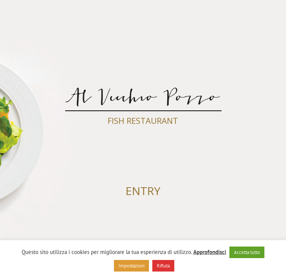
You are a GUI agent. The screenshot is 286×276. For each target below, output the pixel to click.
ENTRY (143, 191)
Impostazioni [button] (131, 266)
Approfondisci (209, 251)
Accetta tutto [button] (247, 252)
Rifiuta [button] (163, 266)
